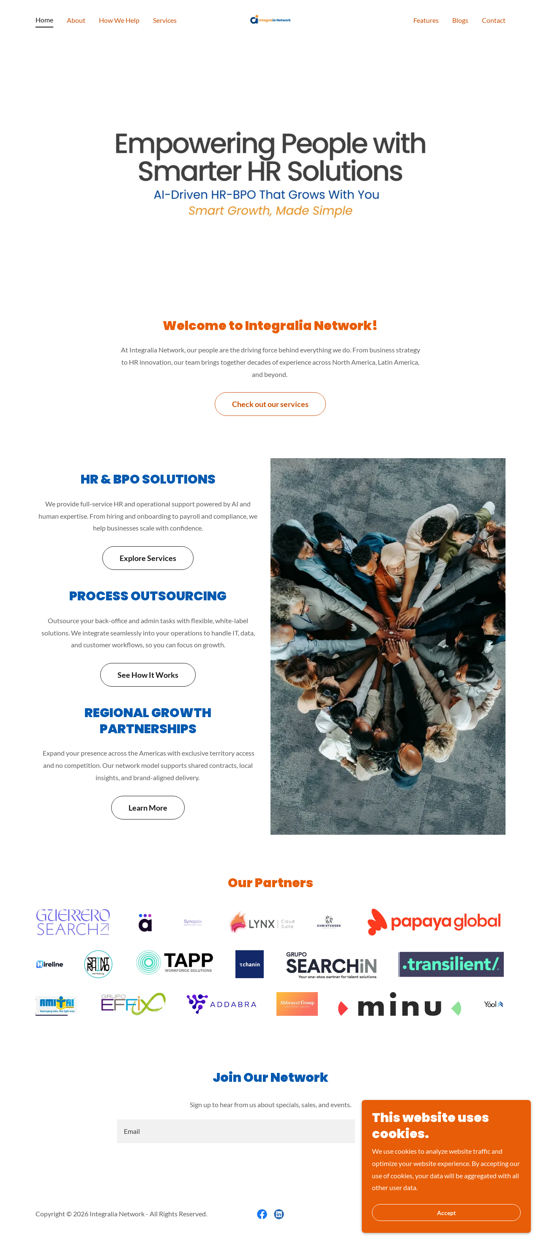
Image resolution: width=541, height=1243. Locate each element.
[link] (270, 19)
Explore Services (148, 558)
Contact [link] (493, 20)
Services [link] (165, 20)
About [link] (76, 20)
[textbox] (236, 1131)
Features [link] (426, 20)
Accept (446, 1212)
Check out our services (270, 404)
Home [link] (44, 20)
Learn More (147, 807)
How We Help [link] (119, 20)
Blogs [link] (460, 20)
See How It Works (147, 674)
